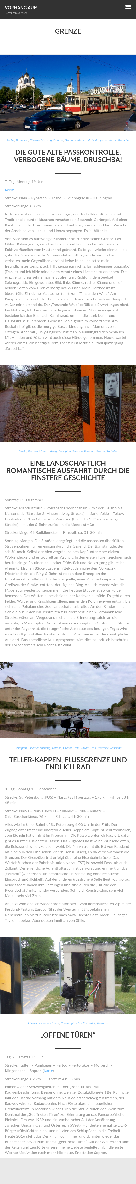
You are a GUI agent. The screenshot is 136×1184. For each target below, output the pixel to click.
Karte (9, 189)
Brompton (22, 140)
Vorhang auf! (21, 7)
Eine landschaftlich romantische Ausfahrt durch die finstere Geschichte (68, 470)
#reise (10, 140)
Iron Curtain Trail (84, 748)
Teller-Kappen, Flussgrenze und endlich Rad (68, 763)
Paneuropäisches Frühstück (78, 1023)
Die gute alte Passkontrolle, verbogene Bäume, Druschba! (68, 156)
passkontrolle (108, 140)
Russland (116, 748)
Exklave (58, 140)
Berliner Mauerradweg (42, 451)
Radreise (123, 140)
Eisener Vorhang (38, 1023)
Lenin (95, 140)
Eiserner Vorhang (41, 140)
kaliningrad (82, 140)
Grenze (69, 140)
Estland (57, 748)
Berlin (23, 451)
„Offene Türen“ (68, 1035)
